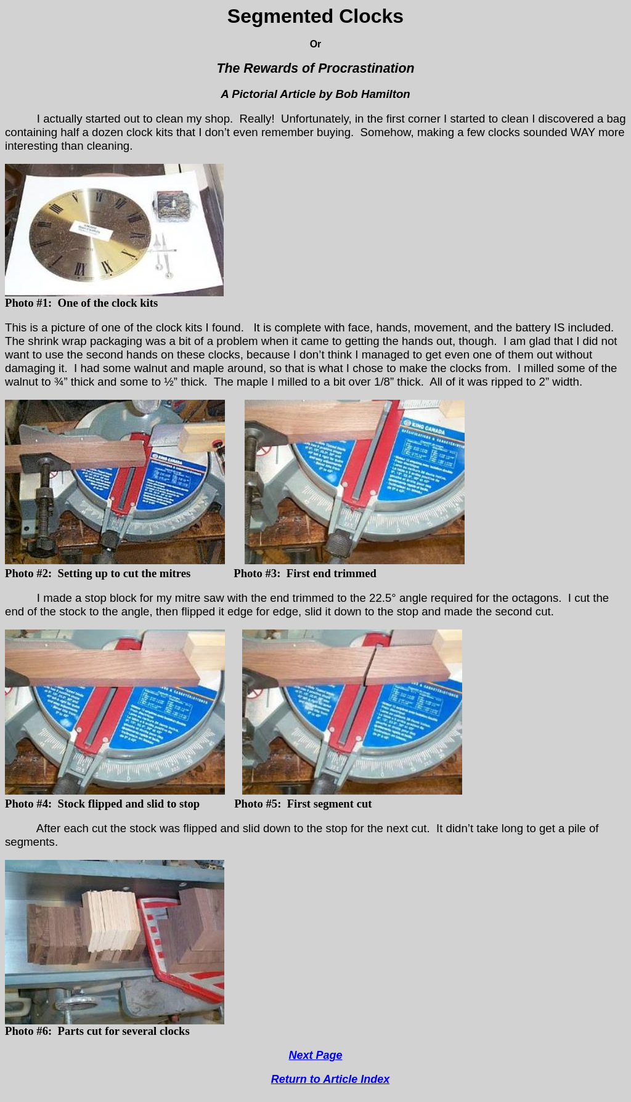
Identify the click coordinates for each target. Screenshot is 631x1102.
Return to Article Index (330, 1079)
